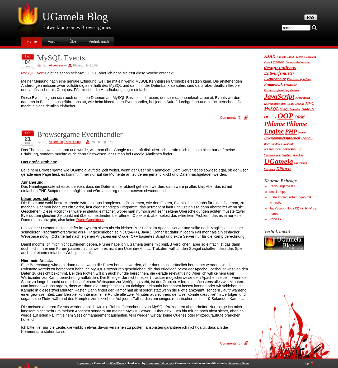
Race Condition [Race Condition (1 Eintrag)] (273, 143)
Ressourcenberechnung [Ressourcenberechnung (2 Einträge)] (283, 149)
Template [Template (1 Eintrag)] (298, 155)
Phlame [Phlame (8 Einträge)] (274, 123)
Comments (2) (231, 118)
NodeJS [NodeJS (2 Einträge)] (307, 109)
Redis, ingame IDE (283, 186)
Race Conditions (90, 220)
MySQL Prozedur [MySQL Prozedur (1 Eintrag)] (290, 109)
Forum (53, 41)
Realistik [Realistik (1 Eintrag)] (288, 143)
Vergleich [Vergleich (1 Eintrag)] (269, 169)
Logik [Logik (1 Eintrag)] (290, 103)
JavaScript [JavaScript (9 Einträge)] (279, 96)
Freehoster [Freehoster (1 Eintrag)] (290, 84)
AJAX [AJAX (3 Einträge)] (269, 56)
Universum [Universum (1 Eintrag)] (300, 162)
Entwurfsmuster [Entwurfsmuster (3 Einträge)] (279, 73)
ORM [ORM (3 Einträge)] (299, 117)
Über (73, 41)
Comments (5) (231, 343)
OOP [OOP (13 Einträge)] (285, 116)
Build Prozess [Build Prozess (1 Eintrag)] (295, 56)
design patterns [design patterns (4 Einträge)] (280, 67)
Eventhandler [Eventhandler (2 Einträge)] (275, 79)
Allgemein (56, 65)
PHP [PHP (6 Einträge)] (291, 131)
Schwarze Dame (238, 363)
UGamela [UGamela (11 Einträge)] (278, 161)
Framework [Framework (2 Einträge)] (273, 84)
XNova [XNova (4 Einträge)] (283, 168)
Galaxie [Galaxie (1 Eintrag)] (294, 90)
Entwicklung (72, 142)
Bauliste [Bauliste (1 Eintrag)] (281, 56)
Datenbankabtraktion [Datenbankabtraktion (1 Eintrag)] (297, 62)
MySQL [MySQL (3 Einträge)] (271, 108)
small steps (277, 192)
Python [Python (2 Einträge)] (307, 138)
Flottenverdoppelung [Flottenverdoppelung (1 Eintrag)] (299, 79)
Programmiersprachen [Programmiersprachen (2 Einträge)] (282, 138)
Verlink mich (98, 41)
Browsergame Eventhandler (80, 134)
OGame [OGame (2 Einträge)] (270, 117)
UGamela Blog (75, 17)
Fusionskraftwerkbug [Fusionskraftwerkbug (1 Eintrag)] (276, 90)
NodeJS (275, 219)
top (307, 363)
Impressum (84, 363)
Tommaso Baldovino (159, 363)
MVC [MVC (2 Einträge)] (310, 103)
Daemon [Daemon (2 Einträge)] (277, 62)
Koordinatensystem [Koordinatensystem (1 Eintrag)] (275, 103)
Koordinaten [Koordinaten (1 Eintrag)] (302, 97)
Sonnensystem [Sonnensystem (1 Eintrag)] (272, 155)
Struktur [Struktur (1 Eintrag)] (287, 155)
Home (32, 41)
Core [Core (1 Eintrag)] (267, 62)
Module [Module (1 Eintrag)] (299, 103)
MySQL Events (61, 58)
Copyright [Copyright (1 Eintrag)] (310, 56)
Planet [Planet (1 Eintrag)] (302, 132)
